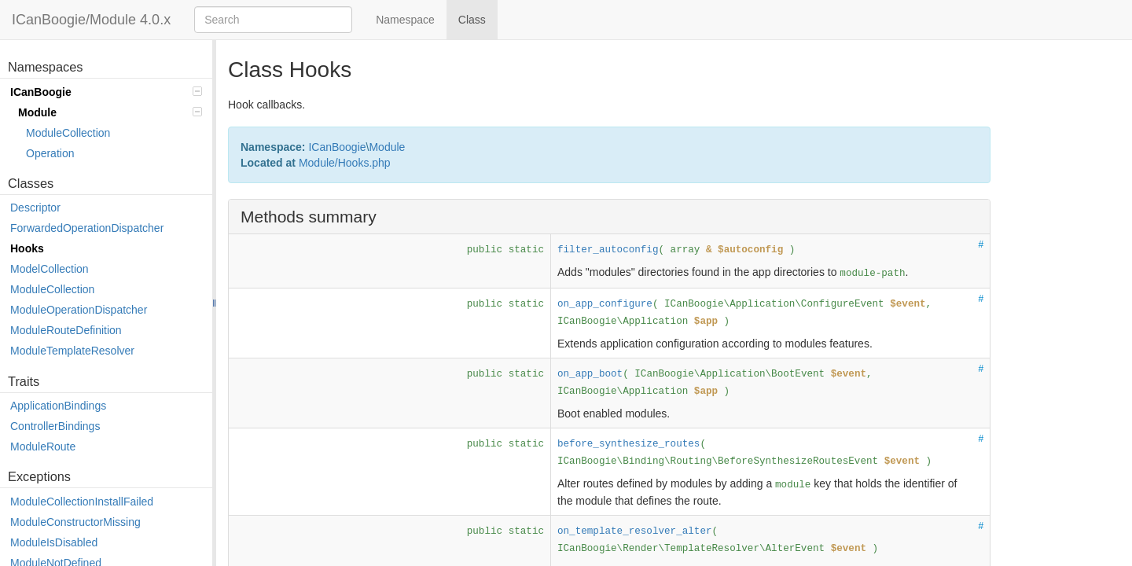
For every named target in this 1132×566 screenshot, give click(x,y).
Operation (50, 153)
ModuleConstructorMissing (75, 522)
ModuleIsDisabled (53, 542)
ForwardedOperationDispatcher (87, 228)
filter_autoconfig (607, 249)
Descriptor (35, 207)
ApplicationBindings (58, 405)
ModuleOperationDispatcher (78, 309)
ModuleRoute (42, 446)
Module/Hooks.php (345, 162)
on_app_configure (604, 304)
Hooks (27, 248)
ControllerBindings (55, 426)
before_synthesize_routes (628, 444)
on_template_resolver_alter (634, 531)
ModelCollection (49, 269)
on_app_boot (590, 374)
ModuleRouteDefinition (66, 330)
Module (110, 112)
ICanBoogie (106, 92)
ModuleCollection (68, 133)
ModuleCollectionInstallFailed (81, 501)
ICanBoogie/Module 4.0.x (91, 20)
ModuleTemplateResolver (72, 350)
